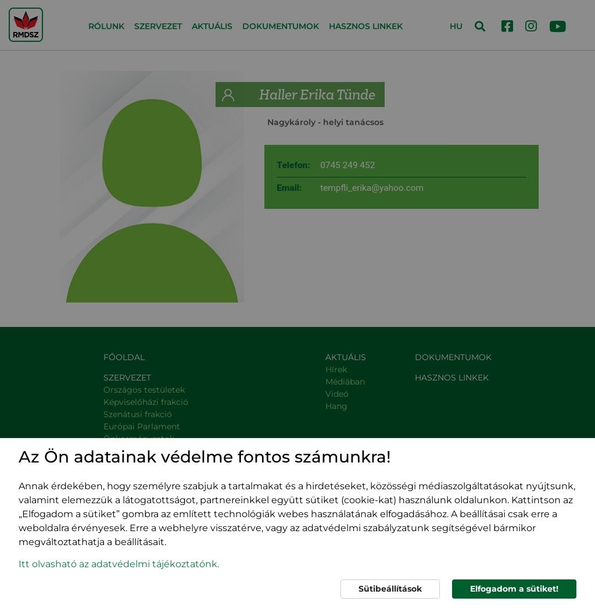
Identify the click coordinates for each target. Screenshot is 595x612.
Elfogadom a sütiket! (514, 588)
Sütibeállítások (390, 588)
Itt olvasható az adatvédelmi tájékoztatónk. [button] (119, 564)
